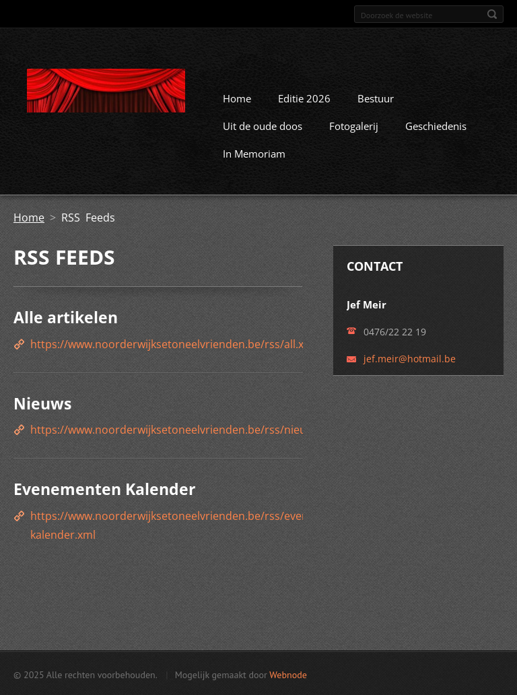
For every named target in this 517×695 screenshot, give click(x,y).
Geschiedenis (436, 125)
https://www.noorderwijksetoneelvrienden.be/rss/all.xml (173, 342)
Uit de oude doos (262, 125)
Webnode (287, 673)
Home (237, 97)
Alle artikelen (65, 316)
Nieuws (42, 402)
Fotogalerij (353, 125)
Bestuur (375, 97)
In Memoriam (254, 153)
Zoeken (492, 14)
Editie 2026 (304, 97)
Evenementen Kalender (104, 488)
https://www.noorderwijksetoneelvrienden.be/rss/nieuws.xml (185, 429)
